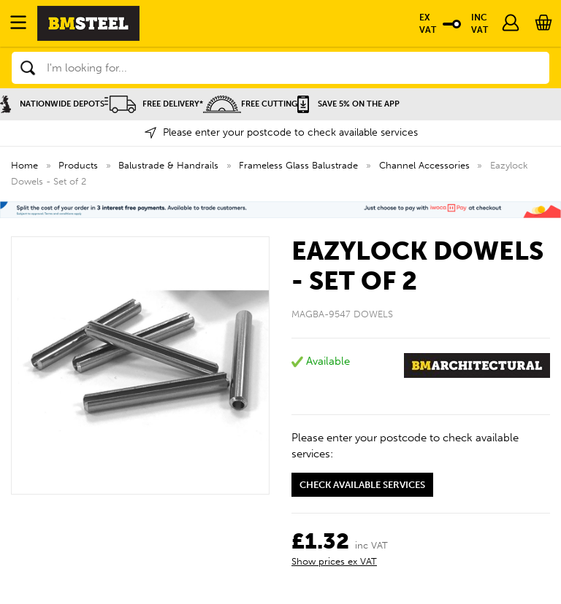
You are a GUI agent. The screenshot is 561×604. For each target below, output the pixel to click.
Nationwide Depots (52, 104)
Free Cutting (250, 104)
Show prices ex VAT (334, 561)
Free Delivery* (153, 104)
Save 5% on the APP (348, 104)
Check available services (362, 484)
